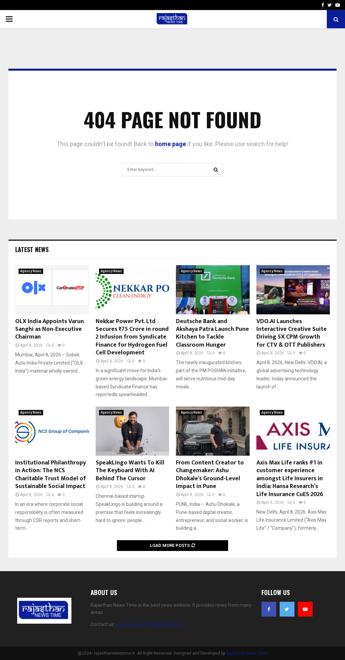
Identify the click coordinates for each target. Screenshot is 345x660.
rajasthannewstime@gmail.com (150, 624)
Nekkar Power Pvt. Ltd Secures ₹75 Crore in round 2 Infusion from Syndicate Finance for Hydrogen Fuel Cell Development (132, 337)
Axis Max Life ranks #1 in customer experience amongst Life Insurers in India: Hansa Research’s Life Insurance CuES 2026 (289, 478)
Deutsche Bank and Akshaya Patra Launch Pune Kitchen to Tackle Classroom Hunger (212, 333)
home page (170, 143)
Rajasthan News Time (246, 653)
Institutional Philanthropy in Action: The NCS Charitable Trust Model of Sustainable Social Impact (50, 474)
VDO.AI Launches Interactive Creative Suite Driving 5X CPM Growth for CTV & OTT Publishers (291, 333)
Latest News (32, 249)
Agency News (30, 271)
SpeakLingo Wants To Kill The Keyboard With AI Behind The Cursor (130, 471)
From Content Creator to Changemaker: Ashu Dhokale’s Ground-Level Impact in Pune (210, 474)
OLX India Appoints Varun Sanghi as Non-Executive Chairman (49, 329)
